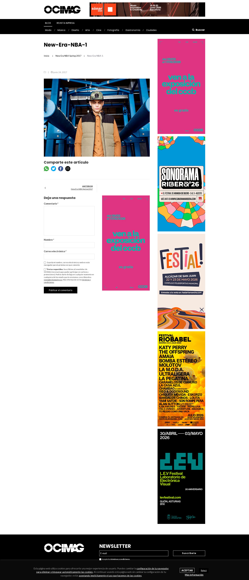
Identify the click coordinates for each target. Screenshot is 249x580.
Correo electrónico (55, 251)
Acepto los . (114, 559)
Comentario (51, 203)
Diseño (75, 30)
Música (61, 30)
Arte (87, 30)
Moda (48, 30)
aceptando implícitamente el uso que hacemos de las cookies (110, 575)
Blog (48, 23)
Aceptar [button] (187, 570)
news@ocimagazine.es (53, 280)
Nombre (49, 239)
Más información (194, 574)
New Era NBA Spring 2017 (82, 189)
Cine (98, 30)
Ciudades (151, 30)
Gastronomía (132, 30)
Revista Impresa (65, 23)
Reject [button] (204, 570)
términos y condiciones (120, 559)
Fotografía (113, 30)
